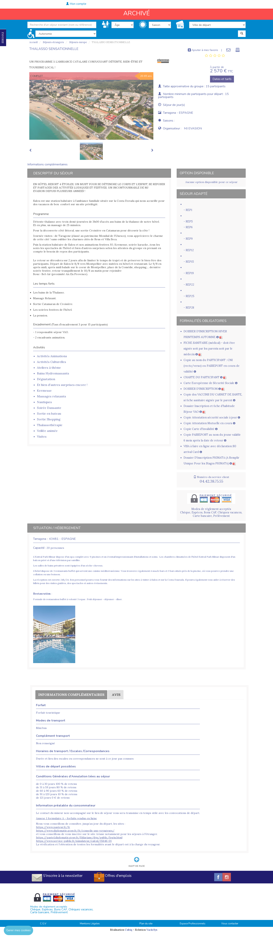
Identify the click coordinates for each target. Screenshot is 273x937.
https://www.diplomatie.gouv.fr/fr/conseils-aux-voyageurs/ (75, 830)
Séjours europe (78, 42)
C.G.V (43, 923)
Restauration (42, 593)
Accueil (33, 42)
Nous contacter (230, 923)
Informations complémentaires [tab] (47, 164)
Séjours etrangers (53, 42)
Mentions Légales (90, 923)
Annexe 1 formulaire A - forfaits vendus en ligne (66, 818)
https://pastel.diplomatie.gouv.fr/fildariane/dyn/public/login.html (79, 837)
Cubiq (128, 929)
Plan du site (145, 923)
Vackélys (151, 929)
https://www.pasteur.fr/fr (53, 827)
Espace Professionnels (192, 923)
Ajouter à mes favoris (203, 50)
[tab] (215, 55)
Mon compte (76, 4)
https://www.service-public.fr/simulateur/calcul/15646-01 (74, 841)
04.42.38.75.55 (254, 3)
